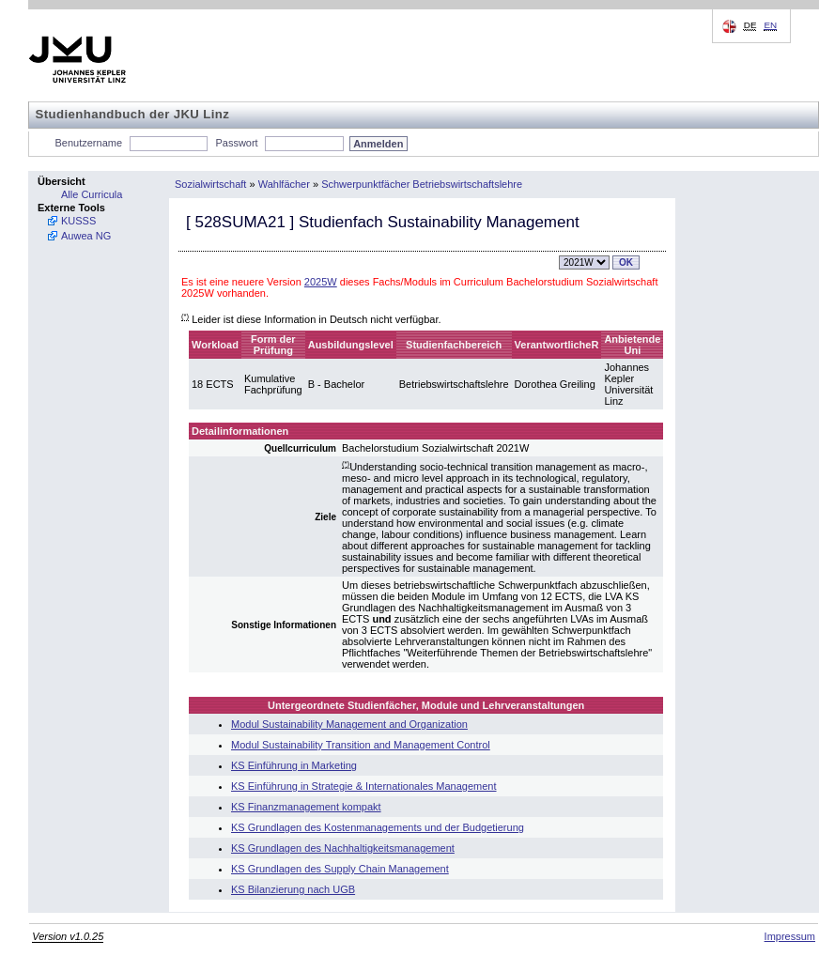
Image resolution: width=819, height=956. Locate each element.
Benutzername (89, 142)
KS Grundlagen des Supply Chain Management (340, 868)
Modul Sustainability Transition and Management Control (360, 744)
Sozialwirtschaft (210, 184)
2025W (320, 281)
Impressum (790, 936)
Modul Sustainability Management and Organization (349, 724)
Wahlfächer (284, 184)
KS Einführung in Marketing (294, 765)
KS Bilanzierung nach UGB (293, 889)
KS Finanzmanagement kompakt (306, 806)
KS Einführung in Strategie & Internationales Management (364, 786)
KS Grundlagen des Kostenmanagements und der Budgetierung (377, 827)
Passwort (236, 142)
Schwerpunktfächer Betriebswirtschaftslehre (421, 184)
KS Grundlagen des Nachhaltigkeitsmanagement (343, 848)
